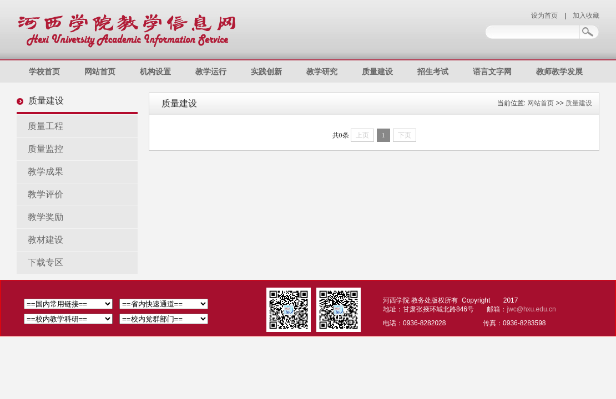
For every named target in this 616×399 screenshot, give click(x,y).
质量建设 (377, 71)
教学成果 (45, 171)
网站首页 (99, 71)
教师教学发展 (559, 71)
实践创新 (266, 71)
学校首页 (44, 71)
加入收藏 (586, 15)
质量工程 (45, 126)
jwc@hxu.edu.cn (531, 309)
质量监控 (45, 149)
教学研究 (321, 71)
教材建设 (45, 239)
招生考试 (432, 71)
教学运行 (210, 71)
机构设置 (155, 71)
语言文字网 (492, 71)
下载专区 (45, 262)
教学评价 (45, 194)
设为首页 (544, 15)
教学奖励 (45, 217)
